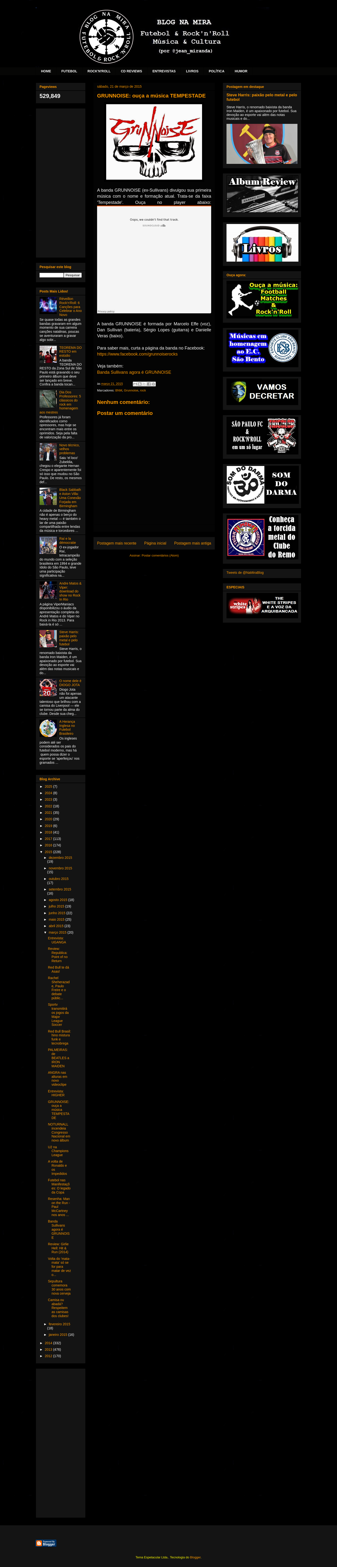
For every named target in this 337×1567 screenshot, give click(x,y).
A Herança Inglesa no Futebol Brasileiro (67, 727)
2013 (49, 1349)
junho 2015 (57, 913)
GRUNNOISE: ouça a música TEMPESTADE (58, 1110)
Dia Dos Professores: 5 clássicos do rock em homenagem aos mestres (60, 402)
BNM (118, 390)
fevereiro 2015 (59, 1324)
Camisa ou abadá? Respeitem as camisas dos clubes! (58, 1308)
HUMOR (241, 71)
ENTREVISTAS (164, 71)
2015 (49, 852)
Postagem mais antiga (192, 543)
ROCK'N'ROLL (98, 71)
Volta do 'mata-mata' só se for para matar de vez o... (59, 1267)
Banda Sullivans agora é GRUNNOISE (134, 372)
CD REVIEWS (131, 71)
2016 (49, 845)
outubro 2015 (59, 879)
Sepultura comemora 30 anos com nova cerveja (59, 1287)
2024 (49, 793)
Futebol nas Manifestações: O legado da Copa (59, 1186)
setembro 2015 (60, 889)
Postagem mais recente (116, 543)
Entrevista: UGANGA (57, 940)
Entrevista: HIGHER (56, 1093)
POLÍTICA (216, 71)
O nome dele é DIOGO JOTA (70, 683)
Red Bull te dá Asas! (58, 969)
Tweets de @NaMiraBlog (245, 572)
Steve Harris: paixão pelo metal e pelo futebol (69, 638)
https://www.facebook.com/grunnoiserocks (137, 354)
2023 (49, 799)
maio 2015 (57, 919)
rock (143, 390)
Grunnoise (131, 390)
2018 (49, 832)
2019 (49, 826)
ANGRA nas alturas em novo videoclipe (57, 1078)
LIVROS (192, 71)
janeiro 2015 (58, 1335)
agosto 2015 (58, 900)
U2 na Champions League (58, 1151)
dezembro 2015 (60, 858)
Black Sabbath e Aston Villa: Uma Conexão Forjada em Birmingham (70, 498)
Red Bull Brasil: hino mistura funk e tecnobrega (59, 1037)
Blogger (195, 1557)
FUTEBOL (69, 71)
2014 (49, 1343)
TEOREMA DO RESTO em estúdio (70, 352)
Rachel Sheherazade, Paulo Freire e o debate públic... (59, 988)
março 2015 (58, 932)
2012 (49, 1356)
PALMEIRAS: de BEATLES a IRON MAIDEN (58, 1058)
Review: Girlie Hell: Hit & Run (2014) (58, 1248)
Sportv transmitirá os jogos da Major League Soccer (58, 1015)
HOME (46, 71)
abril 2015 (56, 926)
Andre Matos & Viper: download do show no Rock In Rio (70, 591)
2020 (49, 819)
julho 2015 (57, 906)
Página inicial (155, 543)
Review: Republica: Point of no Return (58, 955)
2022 (49, 806)
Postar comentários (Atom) (160, 555)
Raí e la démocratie (67, 541)
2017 (49, 839)
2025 (49, 786)
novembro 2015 (60, 868)
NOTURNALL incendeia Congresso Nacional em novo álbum (59, 1132)
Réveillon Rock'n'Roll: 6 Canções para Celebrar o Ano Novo (70, 307)
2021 (49, 813)
